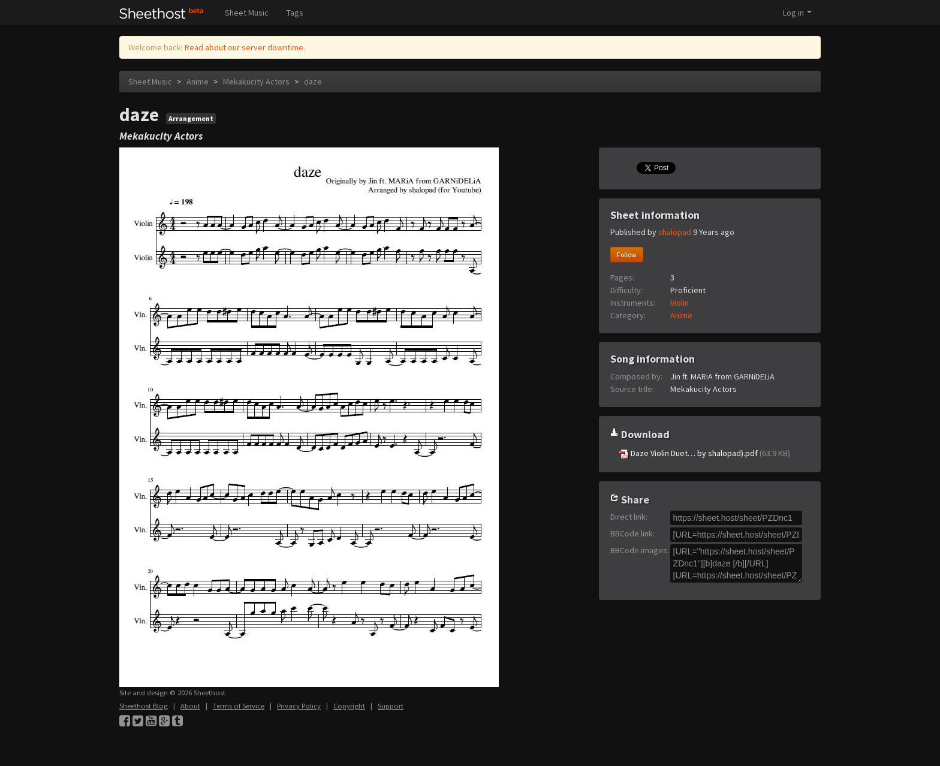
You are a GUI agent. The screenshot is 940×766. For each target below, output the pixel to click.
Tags (295, 12)
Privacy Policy (299, 705)
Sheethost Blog (143, 705)
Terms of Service (238, 705)
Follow (627, 254)
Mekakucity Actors (257, 81)
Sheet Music (247, 12)
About (190, 705)
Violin (679, 302)
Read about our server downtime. (245, 47)
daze (313, 81)
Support (390, 705)
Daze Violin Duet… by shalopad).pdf (704, 453)
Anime (197, 81)
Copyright (349, 705)
